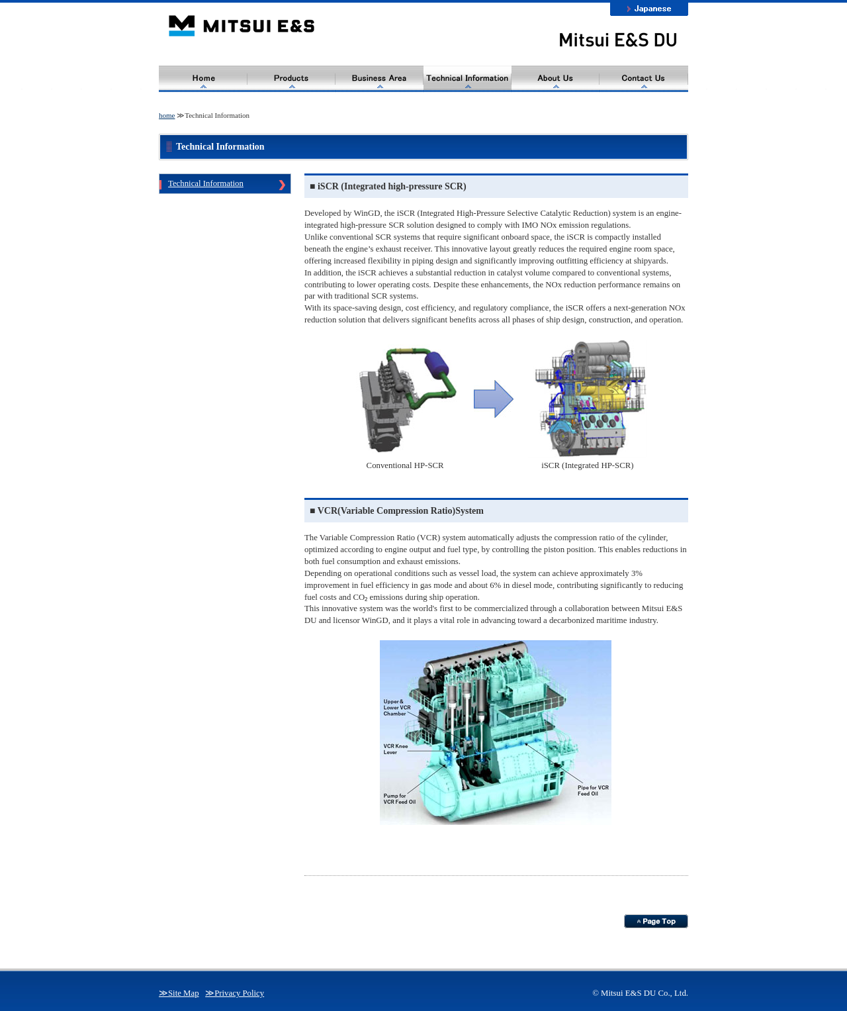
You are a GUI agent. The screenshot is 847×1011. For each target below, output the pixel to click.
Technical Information (206, 183)
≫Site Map (179, 993)
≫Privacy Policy (234, 993)
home (167, 115)
